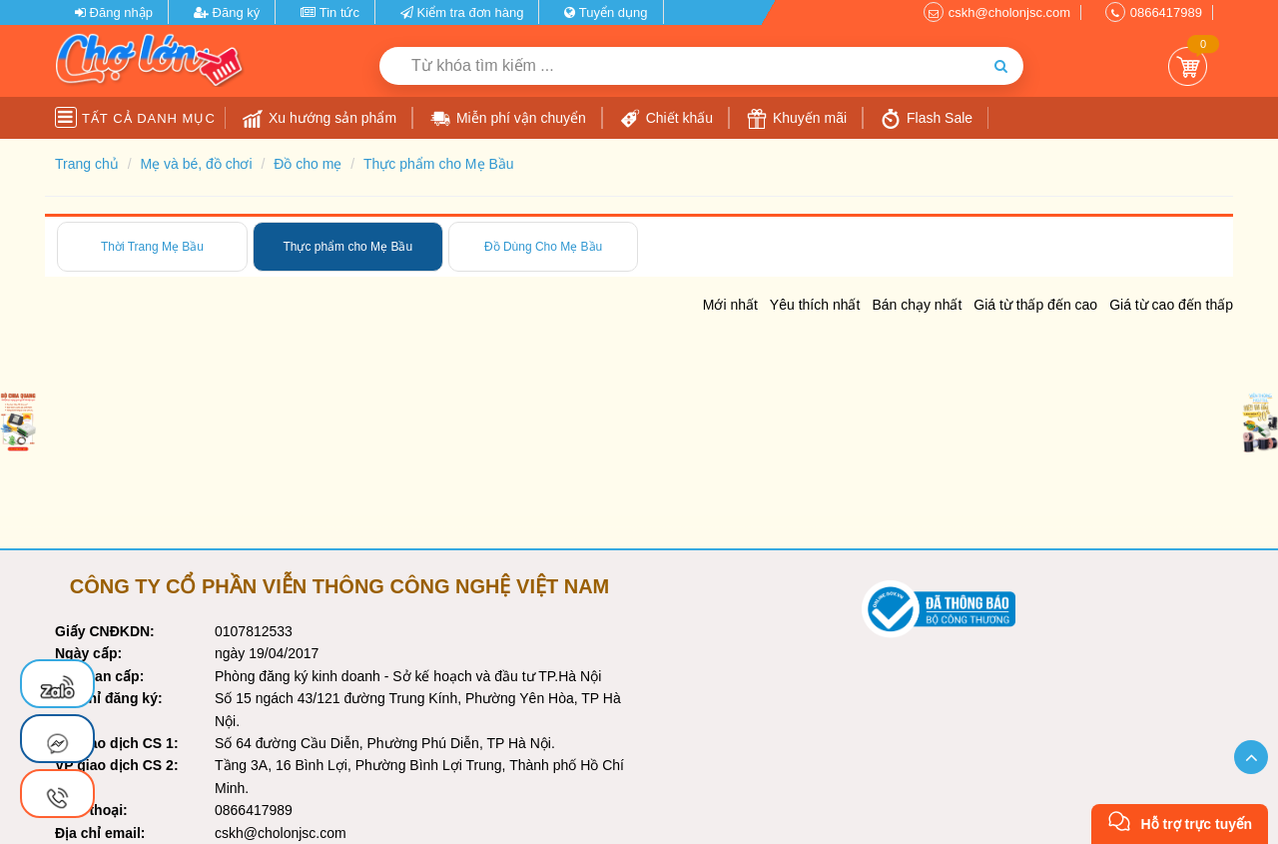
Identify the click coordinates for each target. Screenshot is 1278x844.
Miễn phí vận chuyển (508, 119)
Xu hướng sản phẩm (319, 119)
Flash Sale (926, 119)
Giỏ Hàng (1187, 66)
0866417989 (1166, 12)
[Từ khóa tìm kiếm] (678, 66)
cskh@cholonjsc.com (1009, 12)
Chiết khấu (666, 119)
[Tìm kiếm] (1000, 66)
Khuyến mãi (797, 119)
